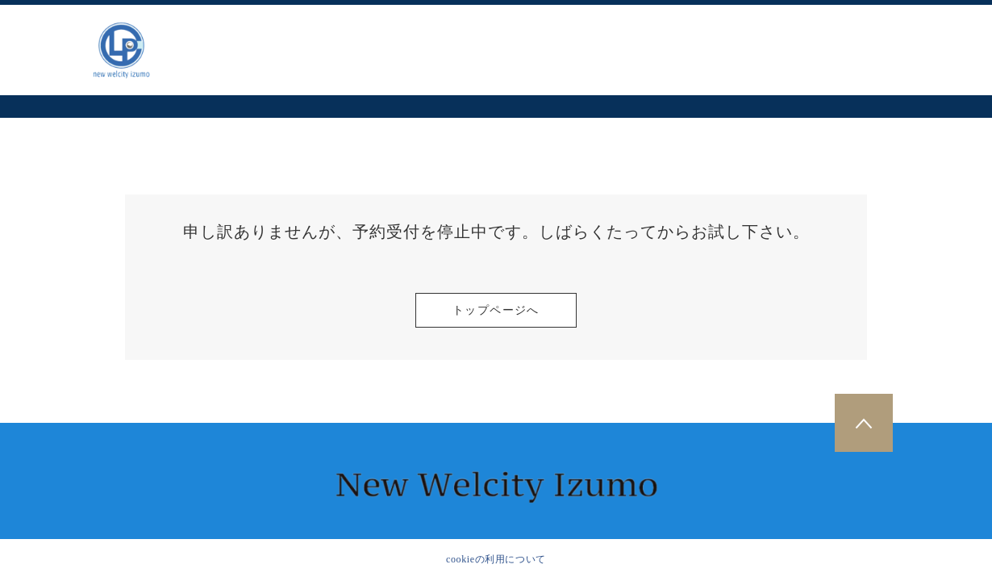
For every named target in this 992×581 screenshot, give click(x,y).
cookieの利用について (496, 559)
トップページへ (496, 310)
